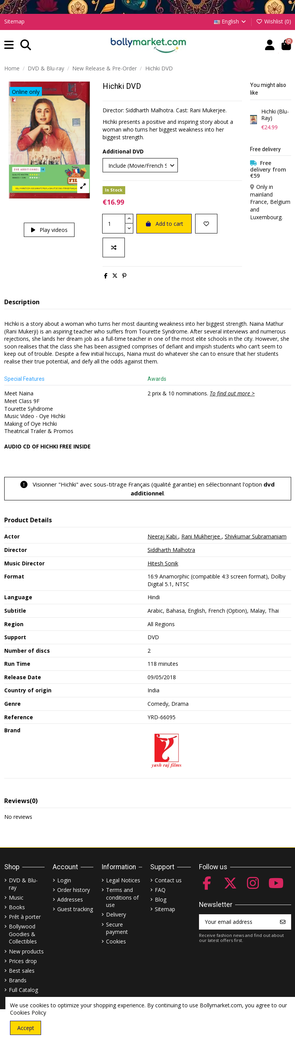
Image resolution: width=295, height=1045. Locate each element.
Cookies (116, 941)
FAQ (160, 889)
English (230, 21)
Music (16, 897)
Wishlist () (273, 21)
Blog (160, 899)
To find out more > (232, 393)
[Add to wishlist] (206, 223)
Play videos (49, 229)
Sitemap (14, 21)
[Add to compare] (114, 247)
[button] (9, 45)
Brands (18, 980)
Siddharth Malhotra (171, 549)
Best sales (22, 970)
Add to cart (164, 223)
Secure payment (117, 928)
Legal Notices (123, 880)
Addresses (70, 899)
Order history (73, 889)
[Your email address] (237, 922)
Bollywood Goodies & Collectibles (23, 934)
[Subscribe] (283, 922)
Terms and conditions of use (122, 897)
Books (17, 907)
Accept (25, 1028)
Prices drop (23, 961)
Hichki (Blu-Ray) (275, 115)
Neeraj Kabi (163, 536)
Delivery (116, 914)
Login (64, 880)
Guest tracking (75, 909)
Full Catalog (23, 989)
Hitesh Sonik (163, 563)
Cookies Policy (28, 1012)
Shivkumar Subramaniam (256, 536)
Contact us (168, 880)
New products (26, 951)
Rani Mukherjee (201, 536)
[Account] (270, 45)
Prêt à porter (25, 916)
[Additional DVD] (140, 165)
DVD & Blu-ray (23, 884)
